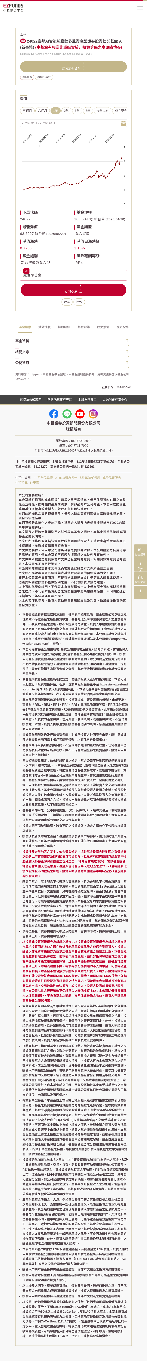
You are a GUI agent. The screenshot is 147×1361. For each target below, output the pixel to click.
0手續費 (27, 77)
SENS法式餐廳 (90, 477)
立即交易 (73, 289)
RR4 (79, 263)
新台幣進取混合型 (35, 263)
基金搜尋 (27, 20)
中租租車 (21, 482)
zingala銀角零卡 (66, 477)
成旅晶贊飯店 (112, 477)
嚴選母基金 (44, 77)
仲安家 (34, 482)
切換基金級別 (73, 65)
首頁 (18, 20)
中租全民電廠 (43, 477)
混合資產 (82, 234)
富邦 (23, 35)
